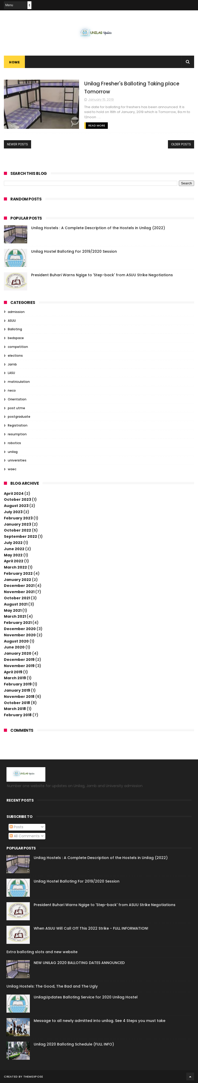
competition (18, 347)
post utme (16, 408)
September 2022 (20, 536)
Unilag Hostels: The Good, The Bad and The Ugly (52, 986)
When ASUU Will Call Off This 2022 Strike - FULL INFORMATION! (91, 928)
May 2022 (13, 555)
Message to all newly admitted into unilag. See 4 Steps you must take (99, 1020)
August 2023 (16, 505)
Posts (16, 827)
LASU (11, 373)
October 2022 (17, 530)
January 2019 (17, 690)
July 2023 (13, 511)
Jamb (12, 364)
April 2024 (14, 493)
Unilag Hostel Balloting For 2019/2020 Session (74, 251)
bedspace (16, 338)
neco (12, 390)
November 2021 (19, 591)
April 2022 (13, 561)
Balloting (15, 329)
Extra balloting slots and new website (41, 951)
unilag (13, 452)
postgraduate (19, 416)
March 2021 (15, 616)
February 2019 (18, 684)
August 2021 (15, 604)
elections (15, 355)
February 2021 (18, 622)
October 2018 (17, 702)
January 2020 (17, 653)
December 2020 (20, 628)
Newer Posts (17, 144)
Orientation (17, 399)
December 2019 (19, 659)
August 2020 (16, 641)
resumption (17, 434)
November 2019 (19, 665)
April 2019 (13, 672)
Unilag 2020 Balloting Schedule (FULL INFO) (74, 1044)
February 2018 (18, 715)
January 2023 (17, 524)
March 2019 (15, 678)
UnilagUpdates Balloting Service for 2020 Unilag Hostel (86, 997)
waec (12, 469)
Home (14, 62)
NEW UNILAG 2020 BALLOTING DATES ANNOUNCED (79, 962)
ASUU (12, 320)
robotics (14, 443)
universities (17, 460)
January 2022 (17, 579)
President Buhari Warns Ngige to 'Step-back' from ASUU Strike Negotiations (102, 275)
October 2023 (17, 499)
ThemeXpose (33, 1076)
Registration (17, 425)
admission (16, 312)
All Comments (25, 836)
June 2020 (14, 647)
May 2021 (13, 610)
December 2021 (19, 585)
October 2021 (17, 598)
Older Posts (181, 144)
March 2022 (15, 567)
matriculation (19, 381)
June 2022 (14, 548)
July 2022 (13, 542)
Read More (96, 125)
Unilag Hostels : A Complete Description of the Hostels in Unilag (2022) (98, 227)
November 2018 (19, 696)
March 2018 (15, 708)
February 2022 (18, 573)
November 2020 (20, 635)
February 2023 (18, 518)
